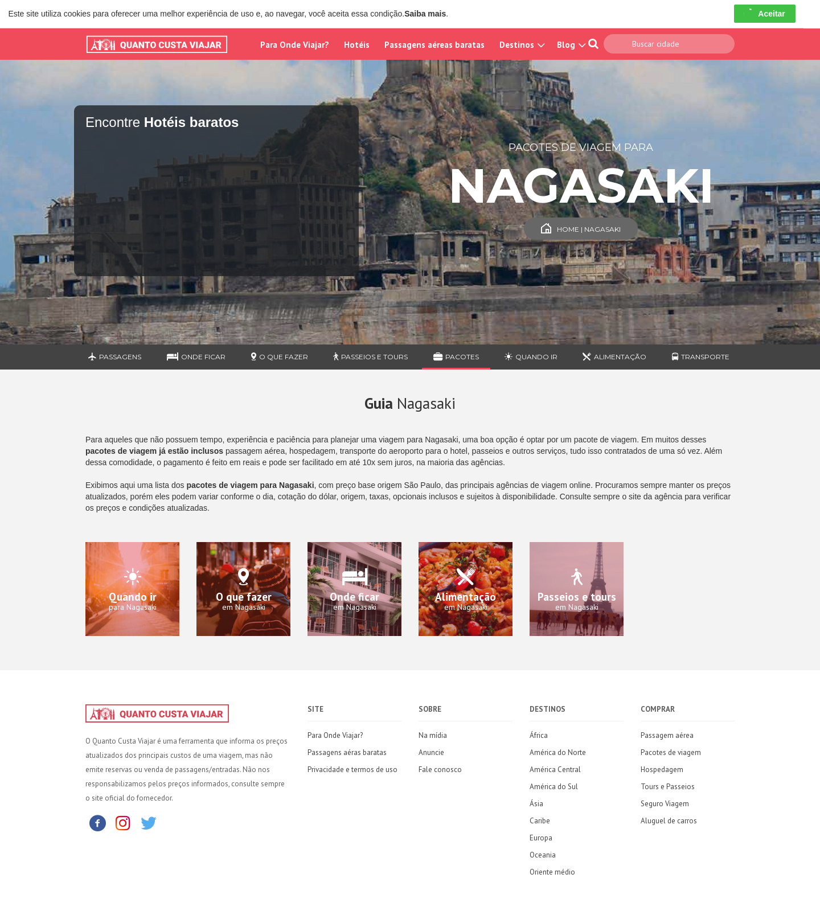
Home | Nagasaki (581, 229)
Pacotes (456, 356)
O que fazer (279, 356)
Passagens (114, 356)
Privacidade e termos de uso (352, 769)
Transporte (700, 356)
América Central (555, 769)
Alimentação (614, 356)
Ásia (536, 804)
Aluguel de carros (669, 821)
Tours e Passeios (668, 786)
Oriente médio (552, 872)
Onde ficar (196, 356)
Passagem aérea (667, 735)
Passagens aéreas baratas (434, 44)
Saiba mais (425, 13)
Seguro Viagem (665, 804)
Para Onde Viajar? (294, 44)
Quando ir (531, 356)
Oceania (543, 855)
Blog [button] (570, 44)
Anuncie (431, 752)
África (539, 735)
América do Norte (558, 752)
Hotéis (357, 44)
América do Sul (554, 786)
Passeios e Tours (370, 356)
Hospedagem (662, 769)
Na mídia (433, 735)
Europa (541, 838)
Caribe (540, 821)
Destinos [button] (520, 44)
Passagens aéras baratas (347, 752)
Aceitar (764, 14)
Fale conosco (440, 769)
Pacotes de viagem (671, 752)
